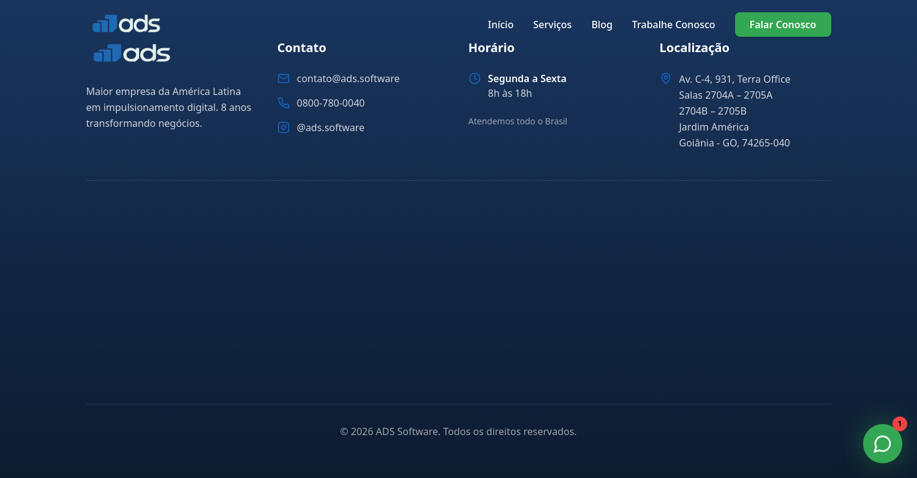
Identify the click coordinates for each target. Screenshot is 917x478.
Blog (601, 24)
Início (500, 24)
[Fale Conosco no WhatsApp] (882, 443)
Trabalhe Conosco (673, 24)
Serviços (552, 24)
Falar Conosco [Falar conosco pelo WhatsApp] (783, 24)
